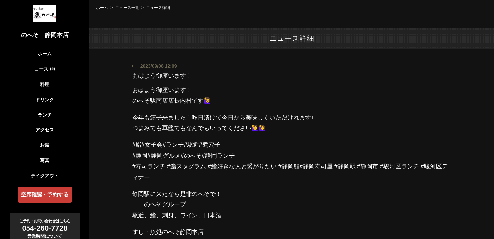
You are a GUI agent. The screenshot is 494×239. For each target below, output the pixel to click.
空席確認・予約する (45, 194)
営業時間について (44, 236)
